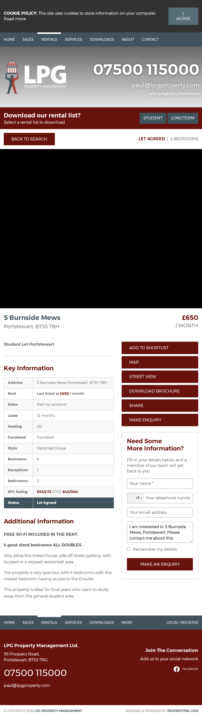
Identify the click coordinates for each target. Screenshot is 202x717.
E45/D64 (70, 491)
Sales (28, 39)
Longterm (182, 118)
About (128, 39)
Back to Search (29, 139)
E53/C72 (44, 491)
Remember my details (155, 549)
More (127, 622)
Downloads (102, 39)
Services (73, 39)
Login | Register (182, 622)
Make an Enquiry (160, 564)
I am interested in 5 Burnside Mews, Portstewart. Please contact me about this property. (160, 532)
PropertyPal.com (182, 711)
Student (153, 118)
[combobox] (135, 498)
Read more (15, 18)
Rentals (49, 39)
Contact (150, 39)
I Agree (183, 16)
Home (9, 39)
